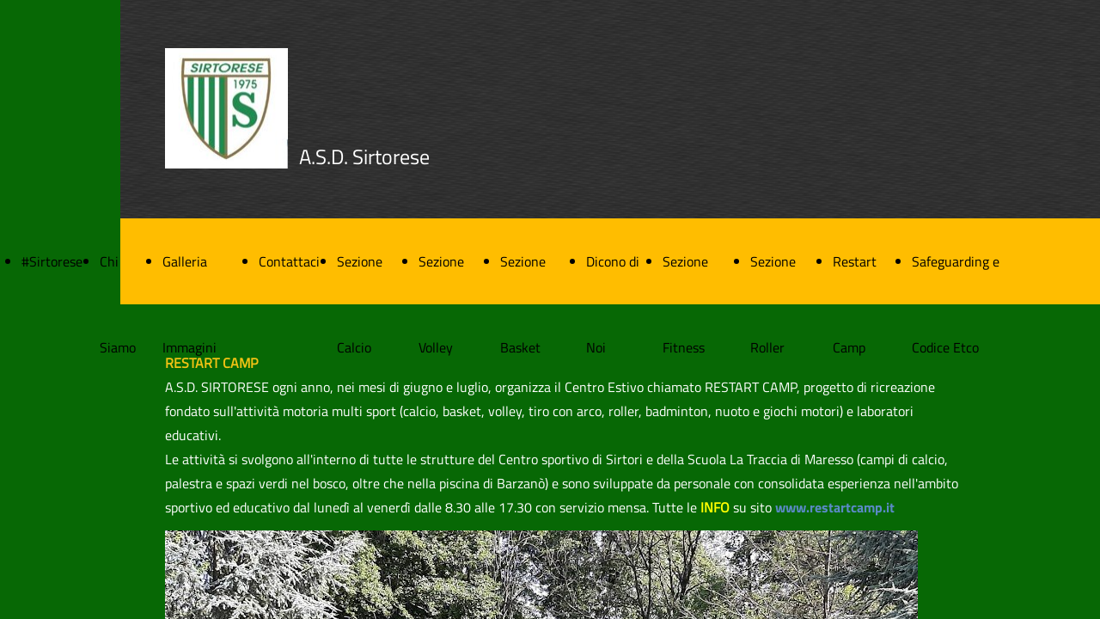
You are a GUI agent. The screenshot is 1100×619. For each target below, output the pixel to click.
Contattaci (289, 261)
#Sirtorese (51, 261)
